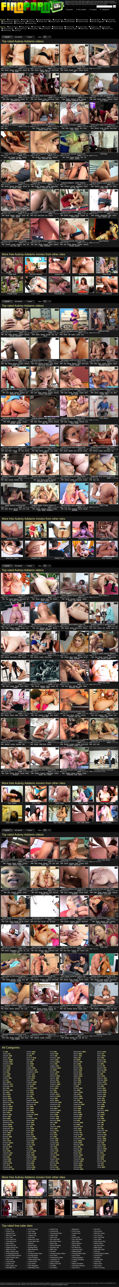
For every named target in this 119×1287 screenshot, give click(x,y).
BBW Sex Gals (10, 1249)
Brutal (6, 1145)
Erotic (30, 1128)
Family (30, 1143)
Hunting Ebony (32, 1247)
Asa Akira (47, 27)
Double (23, 628)
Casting (72, 158)
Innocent (54, 1116)
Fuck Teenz (53, 1255)
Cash (6, 1157)
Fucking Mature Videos (101, 1253)
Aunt (6, 1080)
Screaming (79, 1159)
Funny (53, 1064)
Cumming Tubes (77, 1249)
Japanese (55, 1126)
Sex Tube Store (76, 1239)
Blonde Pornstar (109, 20)
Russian (78, 1155)
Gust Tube (31, 1237)
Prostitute (78, 1135)
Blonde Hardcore (29, 20)
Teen (50, 129)
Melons (78, 1056)
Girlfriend (81, 421)
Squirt (86, 863)
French (54, 1060)
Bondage (7, 1131)
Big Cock (79, 450)
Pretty (77, 1128)
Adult (73, 1235)
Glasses (54, 1080)
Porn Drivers (97, 1231)
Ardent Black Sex (33, 1241)
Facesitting (31, 1139)
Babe (7, 99)
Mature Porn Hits (55, 1263)
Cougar (78, 334)
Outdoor (55, 599)
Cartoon (7, 1155)
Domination (31, 1118)
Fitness (30, 1165)
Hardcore (16, 99)
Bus (6, 1149)
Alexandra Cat (22, 29)
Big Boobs (74, 510)
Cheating (7, 1167)
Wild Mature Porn (33, 1268)
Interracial (12, 158)
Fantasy (82, 950)
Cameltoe (7, 1153)
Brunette (18, 157)
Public (41, 245)
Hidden (48, 686)
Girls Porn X (75, 1268)
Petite (77, 1112)
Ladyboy (54, 1145)
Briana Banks (96, 29)
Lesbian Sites (98, 1259)
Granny (54, 1086)
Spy (117, 628)
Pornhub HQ (53, 1231)
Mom (50, 158)
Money (77, 1066)
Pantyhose (79, 1104)
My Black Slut (54, 1247)
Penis (77, 1108)
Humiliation (55, 1110)
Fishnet (30, 1161)
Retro (77, 1147)
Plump (77, 1118)
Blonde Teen (43, 21)
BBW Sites (53, 1249)
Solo (18, 951)
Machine (54, 1163)
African (7, 1058)
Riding (114, 186)
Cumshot (73, 99)
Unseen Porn (76, 1233)
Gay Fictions (75, 1255)
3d (5, 1052)
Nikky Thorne (25, 27)
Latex (53, 1147)
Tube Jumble (31, 1233)
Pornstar (106, 128)
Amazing (77, 245)
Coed (29, 1066)
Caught (80, 774)
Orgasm (109, 658)
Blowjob (12, 70)
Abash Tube (53, 1235)
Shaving (78, 1167)
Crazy (84, 128)
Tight (47, 864)
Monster (78, 1068)
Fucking (14, 187)
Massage (55, 1169)
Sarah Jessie (105, 27)
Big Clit (7, 1104)
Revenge (78, 1149)
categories (105, 9)
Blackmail (7, 1120)
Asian (6, 1074)
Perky (77, 1110)
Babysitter (7, 1084)
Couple (106, 186)
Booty (26, 715)
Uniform (99, 628)
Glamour (18, 423)
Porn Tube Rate (98, 1237)
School (45, 335)
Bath (6, 1088)
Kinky (27, 508)
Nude (77, 1078)
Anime (6, 1068)
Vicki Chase (70, 27)
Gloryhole (54, 1082)
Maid (53, 1165)
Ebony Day (53, 1243)
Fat (29, 1147)
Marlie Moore (58, 27)
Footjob (54, 1054)
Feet (29, 1149)
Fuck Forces (75, 1231)
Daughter (31, 1100)
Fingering (54, 128)
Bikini (20, 158)
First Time (31, 1159)
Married (54, 1167)
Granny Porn (97, 1255)
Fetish (57, 99)
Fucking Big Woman (12, 1253)
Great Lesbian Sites (12, 1257)
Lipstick (53, 1161)
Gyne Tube (53, 1237)
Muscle (77, 1072)
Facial (45, 99)
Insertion (47, 715)
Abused (6, 1054)
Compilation (32, 1072)
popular (70, 9)
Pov (46, 215)
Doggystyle (14, 100)
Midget (77, 1058)
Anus (43, 100)
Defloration (31, 1104)
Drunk (30, 1122)
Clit (50, 70)
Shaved (25, 70)
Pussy (76, 70)
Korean (54, 1141)
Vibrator (49, 774)
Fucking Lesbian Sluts (34, 1253)
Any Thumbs (97, 1235)
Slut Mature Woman (78, 1266)
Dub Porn (96, 1229)
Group (101, 128)
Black (6, 128)
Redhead (54, 157)
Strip (82, 334)
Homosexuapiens (77, 1257)
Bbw (6, 1092)
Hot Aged (96, 1257)
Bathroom (7, 1090)
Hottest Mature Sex (33, 1259)
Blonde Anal (112, 21)
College (30, 1068)
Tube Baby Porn (10, 1241)
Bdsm (67, 157)
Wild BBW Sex (10, 1268)
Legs (74, 481)
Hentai (53, 1098)
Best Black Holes (55, 1241)
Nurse (77, 1080)
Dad (29, 1096)
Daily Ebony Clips (99, 1241)
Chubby (30, 1052)
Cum (47, 100)
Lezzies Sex (9, 1263)
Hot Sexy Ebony (98, 1245)
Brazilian (7, 1137)
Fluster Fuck (9, 1231)
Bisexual (7, 1114)
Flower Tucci (108, 29)
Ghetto (54, 1074)
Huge (75, 774)
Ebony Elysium (76, 1243)
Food (53, 1052)
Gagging (54, 1066)
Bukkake (19, 892)
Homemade (55, 1102)
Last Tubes (31, 1231)
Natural (39, 187)
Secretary (78, 1161)
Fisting (30, 1163)
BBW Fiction (97, 1247)
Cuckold (30, 1084)
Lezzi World (31, 1263)
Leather (16, 687)
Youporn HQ (31, 1235)
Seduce (19, 187)
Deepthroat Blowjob (44, 20)
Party (77, 1106)
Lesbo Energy (10, 1261)
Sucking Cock (32, 23)
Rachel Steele (58, 29)
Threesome (45, 187)
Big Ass (46, 481)
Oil (76, 1086)
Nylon (77, 1082)
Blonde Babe (96, 20)
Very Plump (97, 1266)
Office (13, 216)
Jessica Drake (82, 27)
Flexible (30, 1169)
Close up (48, 128)
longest (94, 9)
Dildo (110, 215)
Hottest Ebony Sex (11, 1247)
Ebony (30, 1124)
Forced (53, 1056)
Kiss (53, 1137)
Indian (54, 1114)
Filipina (30, 1155)
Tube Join (8, 1229)
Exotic (30, 1135)
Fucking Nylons (32, 1255)
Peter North (37, 27)
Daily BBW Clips (99, 1249)
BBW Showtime (32, 1249)
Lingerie (54, 1159)
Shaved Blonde (83, 20)
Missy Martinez (8, 29)
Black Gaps (75, 1241)
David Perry (34, 29)
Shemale (78, 1169)
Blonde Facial (55, 21)
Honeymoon (55, 1104)
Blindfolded (8, 1122)
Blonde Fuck (58, 20)
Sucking (106, 100)
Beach (6, 1096)
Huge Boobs (70, 20)
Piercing (72, 365)
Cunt (77, 216)
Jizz (53, 1133)
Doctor (30, 1112)
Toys (109, 216)
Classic (30, 1054)
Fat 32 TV (31, 1251)
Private (77, 1131)
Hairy (53, 1092)
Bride (6, 1139)
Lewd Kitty (97, 1261)
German (54, 1072)
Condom (30, 1074)
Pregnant (78, 1126)
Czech (30, 1094)
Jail (52, 1124)
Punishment (79, 1139)
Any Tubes (9, 1237)
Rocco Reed (13, 27)
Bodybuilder (8, 1128)
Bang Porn (75, 1229)
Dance (30, 1098)
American (68, 100)
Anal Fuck (31, 21)
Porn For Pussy (99, 1268)
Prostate (78, 1133)
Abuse (65, 1284)
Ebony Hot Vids (10, 1245)
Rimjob (77, 1153)
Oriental (78, 1096)
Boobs (16, 71)
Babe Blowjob (8, 23)
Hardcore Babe (83, 21)
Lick (101, 100)
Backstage (8, 1086)
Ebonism (30, 1243)
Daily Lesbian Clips (11, 1251)
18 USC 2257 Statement (56, 1284)
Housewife (55, 1106)
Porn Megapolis (32, 1266)
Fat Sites (52, 1251)
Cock (106, 187)
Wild (72, 394)
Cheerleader (8, 1169)
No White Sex (76, 1247)
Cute (79, 716)
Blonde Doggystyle (98, 21)
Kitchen (54, 1139)
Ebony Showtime (55, 1245)
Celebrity (7, 1163)
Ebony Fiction (98, 1243)
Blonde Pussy (8, 21)
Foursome (55, 1058)
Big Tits (48, 71)
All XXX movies (32, 1229)
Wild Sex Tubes (10, 1235)
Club (29, 1062)
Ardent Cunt (53, 1229)
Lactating (54, 1143)
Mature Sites (97, 1263)
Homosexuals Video (56, 1257)
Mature (46, 129)
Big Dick (7, 1108)
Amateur (97, 215)
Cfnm (6, 1165)
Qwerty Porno (10, 1233)
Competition (31, 1070)
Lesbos (74, 1261)
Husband (54, 1112)
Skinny (77, 129)
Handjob (50, 421)
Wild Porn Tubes (99, 1233)
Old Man (78, 1088)
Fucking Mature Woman (13, 1255)
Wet (75, 71)
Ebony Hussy (32, 1245)
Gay (53, 1070)
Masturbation (54, 186)
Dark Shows (9, 1243)
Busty (46, 70)
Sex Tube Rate (54, 1239)
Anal (36, 99)
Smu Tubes (97, 1239)
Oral (98, 479)
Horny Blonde (20, 21)
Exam (29, 1133)
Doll (104, 628)
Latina (54, 1149)
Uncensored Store (55, 1233)
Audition (7, 1078)
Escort (30, 1131)
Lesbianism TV (54, 1259)
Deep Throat (18, 70)
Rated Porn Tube (33, 1239)
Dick (115, 715)
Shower (56, 363)
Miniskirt (78, 1062)
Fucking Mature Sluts (78, 1253)
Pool (77, 1120)
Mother (78, 1070)
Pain (77, 1100)
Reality (77, 423)
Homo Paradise (32, 1257)
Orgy (86, 421)
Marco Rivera (45, 29)
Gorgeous (55, 1084)
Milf (19, 100)
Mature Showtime (77, 1263)
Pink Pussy (7, 30)
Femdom (77, 158)
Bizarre (7, 1116)
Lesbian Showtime (77, 1259)
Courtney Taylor (71, 29)
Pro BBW (52, 1266)
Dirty (106, 394)
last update (82, 9)
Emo (29, 1126)
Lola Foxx (17, 30)
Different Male (76, 1251)
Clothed (30, 1060)
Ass (17, 158)
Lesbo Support (54, 1261)
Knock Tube (75, 1237)
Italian (53, 1122)
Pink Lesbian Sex (11, 1266)
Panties (14, 951)
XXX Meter (53, 1268)
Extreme (30, 1137)
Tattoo (16, 715)
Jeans (112, 628)
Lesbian (22, 99)
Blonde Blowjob (14, 20)
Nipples (70, 600)
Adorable (12, 423)
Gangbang (55, 1068)
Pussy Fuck (20, 23)
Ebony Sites (75, 1245)
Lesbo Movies (32, 1261)
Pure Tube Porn (10, 1239)
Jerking (114, 215)
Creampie (19, 244)
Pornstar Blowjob (69, 21)
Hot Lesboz (9, 1259)
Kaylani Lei (94, 27)
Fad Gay (96, 1251)
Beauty (81, 100)
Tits (27, 99)
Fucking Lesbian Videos (57, 1253)
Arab (6, 1072)
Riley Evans (84, 29)
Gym (27, 628)
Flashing (30, 1167)
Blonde (6, 70)
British (7, 1141)
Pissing (78, 1116)
